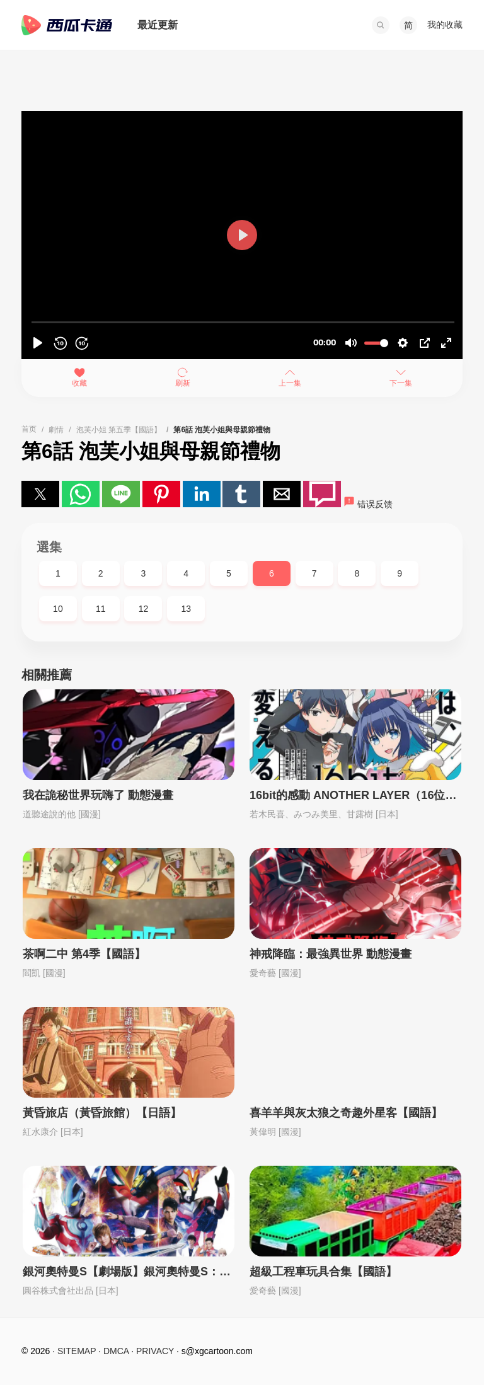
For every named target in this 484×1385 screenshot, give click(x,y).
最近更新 (157, 25)
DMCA (116, 1351)
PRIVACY (155, 1351)
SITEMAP (76, 1351)
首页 (29, 429)
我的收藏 (445, 25)
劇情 (56, 429)
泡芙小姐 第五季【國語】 (118, 429)
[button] (380, 25)
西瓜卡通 (66, 25)
